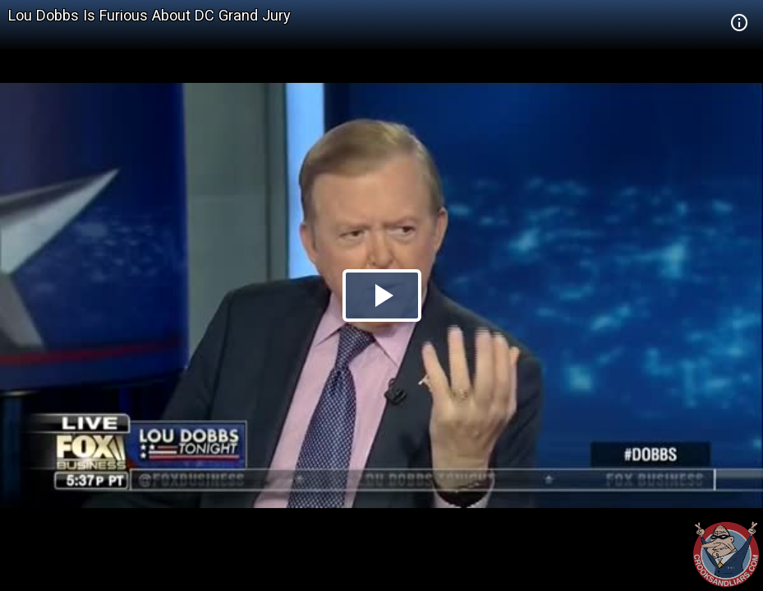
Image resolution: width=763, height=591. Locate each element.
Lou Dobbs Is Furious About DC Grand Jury (149, 15)
